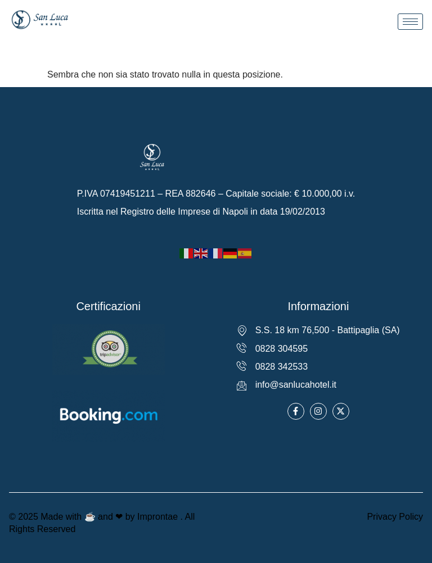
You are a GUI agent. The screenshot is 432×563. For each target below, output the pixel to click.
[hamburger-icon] (410, 21)
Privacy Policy (395, 516)
